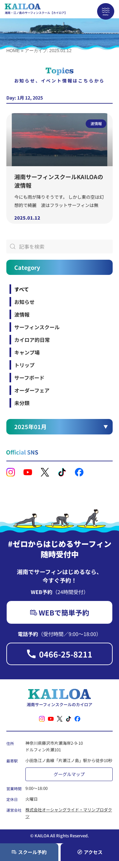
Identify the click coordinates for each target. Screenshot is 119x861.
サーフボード (29, 377)
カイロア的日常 (32, 339)
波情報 (22, 314)
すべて (21, 289)
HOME (13, 50)
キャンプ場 (27, 352)
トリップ (24, 365)
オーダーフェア (32, 390)
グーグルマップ (69, 774)
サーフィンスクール (37, 327)
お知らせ (24, 302)
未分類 (22, 403)
